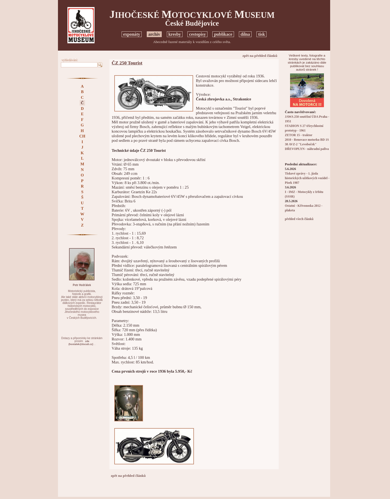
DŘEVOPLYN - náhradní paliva (307, 149)
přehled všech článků (299, 219)
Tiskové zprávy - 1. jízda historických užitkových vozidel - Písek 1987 (307, 178)
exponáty (131, 34)
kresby (174, 34)
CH (82, 136)
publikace (223, 34)
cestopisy (197, 34)
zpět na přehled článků (259, 56)
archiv (154, 34)
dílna (245, 34)
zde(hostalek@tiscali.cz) (81, 343)
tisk (261, 34)
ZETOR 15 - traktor (299, 135)
